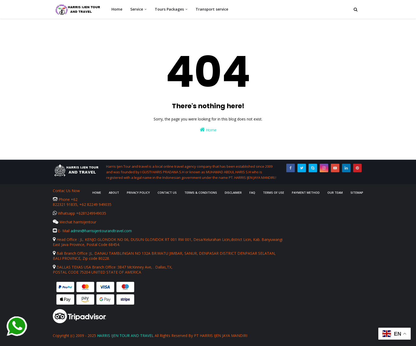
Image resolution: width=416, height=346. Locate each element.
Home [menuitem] (116, 9)
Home (208, 129)
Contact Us (167, 192)
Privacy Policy (138, 192)
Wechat (63, 221)
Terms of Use (273, 192)
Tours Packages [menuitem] (169, 9)
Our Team (335, 192)
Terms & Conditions (200, 192)
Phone (62, 199)
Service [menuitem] (136, 9)
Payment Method (306, 192)
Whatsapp (64, 213)
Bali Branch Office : (71, 253)
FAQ (252, 192)
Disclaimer (233, 192)
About (114, 192)
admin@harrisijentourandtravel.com (101, 230)
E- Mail (62, 230)
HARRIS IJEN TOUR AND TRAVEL (125, 335)
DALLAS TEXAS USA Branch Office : (85, 267)
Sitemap (356, 192)
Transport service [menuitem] (212, 9)
